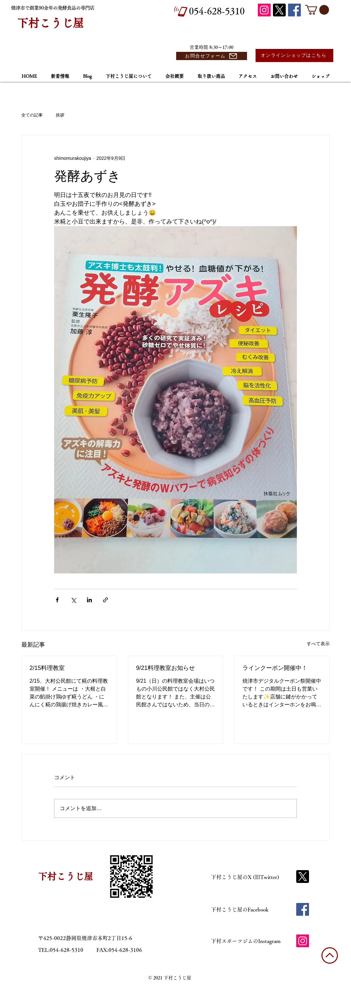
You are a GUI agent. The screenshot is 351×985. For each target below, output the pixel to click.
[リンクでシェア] (105, 600)
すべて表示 (318, 643)
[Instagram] (264, 10)
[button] (317, 10)
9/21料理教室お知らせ (165, 668)
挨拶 (60, 115)
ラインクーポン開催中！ (274, 668)
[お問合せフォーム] (211, 56)
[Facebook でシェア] (57, 600)
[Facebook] (294, 10)
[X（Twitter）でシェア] (73, 600)
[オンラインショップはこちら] (294, 55)
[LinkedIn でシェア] (89, 600)
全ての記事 (32, 115)
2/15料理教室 (47, 668)
